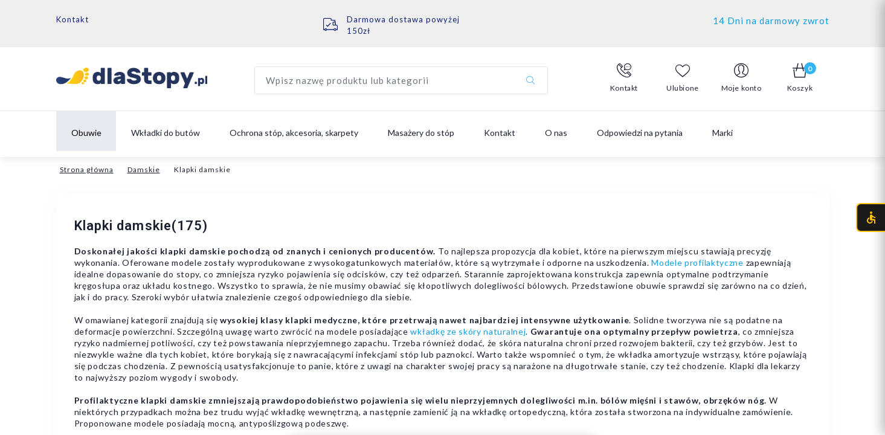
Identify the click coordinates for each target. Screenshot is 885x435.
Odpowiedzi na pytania (640, 132)
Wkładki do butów (165, 132)
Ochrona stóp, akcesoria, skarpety (294, 132)
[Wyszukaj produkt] (401, 80)
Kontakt (72, 19)
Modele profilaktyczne (697, 262)
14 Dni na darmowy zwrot (771, 20)
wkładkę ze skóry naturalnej (468, 331)
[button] (624, 77)
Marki (722, 132)
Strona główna (87, 169)
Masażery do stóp (421, 132)
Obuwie (86, 132)
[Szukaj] (530, 80)
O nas (556, 132)
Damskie (143, 169)
